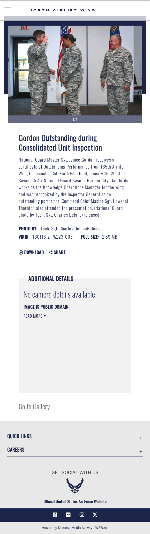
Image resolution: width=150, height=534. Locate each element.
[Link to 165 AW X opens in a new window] (95, 515)
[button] (8, 10)
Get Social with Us (75, 472)
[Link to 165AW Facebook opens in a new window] (55, 515)
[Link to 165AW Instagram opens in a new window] (81, 515)
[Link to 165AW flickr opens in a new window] (68, 515)
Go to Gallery (34, 406)
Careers (15, 449)
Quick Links (19, 436)
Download (31, 252)
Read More (33, 316)
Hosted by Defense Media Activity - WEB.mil (75, 528)
